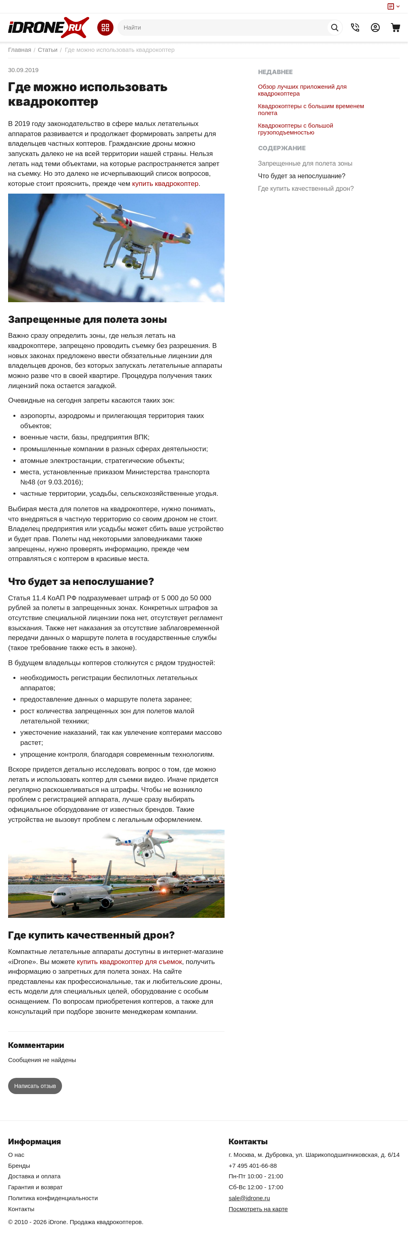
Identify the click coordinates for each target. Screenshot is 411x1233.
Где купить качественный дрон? (303, 199)
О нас (16, 1154)
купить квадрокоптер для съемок (129, 962)
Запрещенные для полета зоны (304, 167)
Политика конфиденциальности (53, 1198)
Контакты (21, 1208)
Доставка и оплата (34, 1176)
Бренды (19, 1165)
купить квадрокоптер (165, 184)
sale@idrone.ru (249, 1198)
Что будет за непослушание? (309, 183)
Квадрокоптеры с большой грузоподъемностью (295, 129)
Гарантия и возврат (35, 1187)
